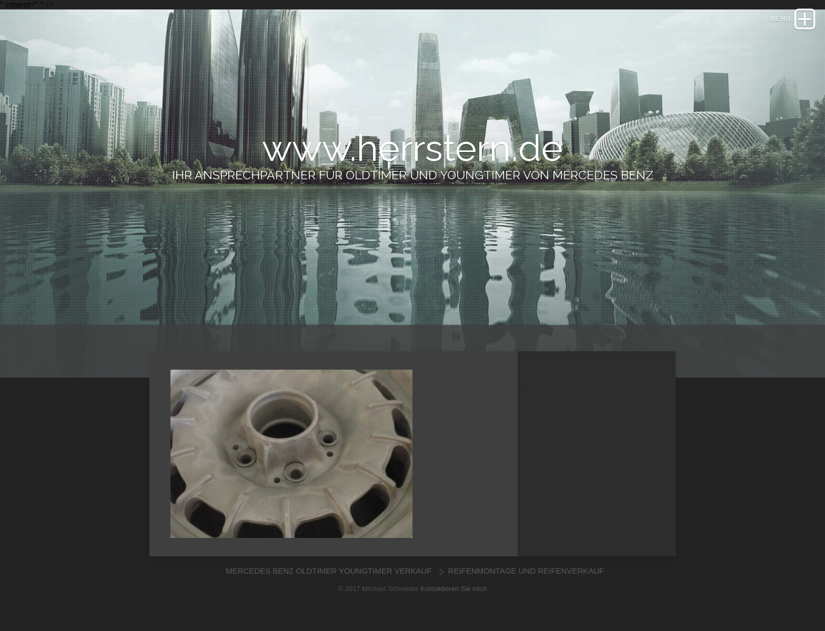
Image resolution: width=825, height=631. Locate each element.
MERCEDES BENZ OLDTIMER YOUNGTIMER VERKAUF (330, 570)
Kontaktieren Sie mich (453, 589)
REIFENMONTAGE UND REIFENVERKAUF (526, 570)
